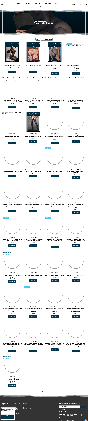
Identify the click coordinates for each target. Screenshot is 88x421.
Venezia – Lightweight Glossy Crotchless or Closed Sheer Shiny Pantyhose (75, 171)
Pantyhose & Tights (19, 3)
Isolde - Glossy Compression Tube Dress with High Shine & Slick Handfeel (33, 205)
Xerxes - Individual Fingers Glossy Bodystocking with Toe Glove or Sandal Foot (75, 67)
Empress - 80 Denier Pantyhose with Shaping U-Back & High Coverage (76, 274)
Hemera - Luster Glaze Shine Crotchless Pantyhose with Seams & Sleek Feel (54, 136)
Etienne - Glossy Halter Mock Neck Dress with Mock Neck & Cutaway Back (75, 240)
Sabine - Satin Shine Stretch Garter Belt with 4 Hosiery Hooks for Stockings (54, 310)
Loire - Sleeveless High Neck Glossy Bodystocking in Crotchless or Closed (54, 274)
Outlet (33, 6)
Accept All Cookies (8, 418)
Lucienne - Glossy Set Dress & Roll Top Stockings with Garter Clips (54, 101)
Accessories (27, 6)
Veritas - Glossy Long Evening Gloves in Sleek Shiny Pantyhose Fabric (33, 170)
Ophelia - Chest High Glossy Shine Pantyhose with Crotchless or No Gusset (54, 67)
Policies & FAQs (5, 403)
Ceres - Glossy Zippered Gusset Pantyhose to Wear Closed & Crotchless (76, 102)
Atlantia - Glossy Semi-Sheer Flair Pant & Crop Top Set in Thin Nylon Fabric (12, 205)
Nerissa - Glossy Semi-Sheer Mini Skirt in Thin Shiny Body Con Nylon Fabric (54, 205)
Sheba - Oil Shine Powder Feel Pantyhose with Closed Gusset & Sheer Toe (75, 207)
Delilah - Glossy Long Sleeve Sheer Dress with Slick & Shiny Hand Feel (75, 135)
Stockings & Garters (39, 3)
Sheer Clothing (48, 3)
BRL (74, 4)
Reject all (8, 415)
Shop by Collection (41, 6)
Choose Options (12, 72)
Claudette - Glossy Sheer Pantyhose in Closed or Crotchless (33, 66)
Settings (8, 412)
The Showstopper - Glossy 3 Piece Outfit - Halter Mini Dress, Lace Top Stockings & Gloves (75, 310)
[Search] (77, 4)
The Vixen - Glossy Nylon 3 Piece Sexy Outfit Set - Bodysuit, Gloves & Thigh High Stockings (75, 345)
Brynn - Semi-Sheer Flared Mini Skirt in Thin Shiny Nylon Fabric (12, 240)
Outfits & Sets (56, 3)
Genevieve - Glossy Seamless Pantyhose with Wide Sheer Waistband (12, 136)
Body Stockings (29, 3)
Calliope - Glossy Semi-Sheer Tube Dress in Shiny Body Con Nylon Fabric (33, 274)
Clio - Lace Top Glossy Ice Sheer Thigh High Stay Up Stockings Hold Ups (33, 101)
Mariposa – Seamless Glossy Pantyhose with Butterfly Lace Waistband (54, 241)
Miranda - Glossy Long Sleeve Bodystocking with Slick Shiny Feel (12, 66)
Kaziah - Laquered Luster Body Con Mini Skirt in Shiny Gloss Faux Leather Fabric (33, 345)
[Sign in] (82, 4)
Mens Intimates (18, 6)
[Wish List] (79, 4)
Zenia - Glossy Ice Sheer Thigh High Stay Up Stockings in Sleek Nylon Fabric (12, 101)
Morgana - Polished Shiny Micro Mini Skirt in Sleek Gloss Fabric (54, 344)
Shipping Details (5, 404)
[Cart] (85, 4)
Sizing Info (4, 407)
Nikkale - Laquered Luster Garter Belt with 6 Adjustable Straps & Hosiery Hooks (12, 310)
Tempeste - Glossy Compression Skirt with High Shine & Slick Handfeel (54, 170)
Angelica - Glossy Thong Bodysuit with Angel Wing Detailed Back (12, 378)
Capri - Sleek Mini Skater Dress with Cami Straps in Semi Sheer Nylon (12, 274)
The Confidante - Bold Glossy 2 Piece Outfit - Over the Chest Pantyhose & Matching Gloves (12, 345)
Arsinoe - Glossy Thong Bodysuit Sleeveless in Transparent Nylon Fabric (12, 170)
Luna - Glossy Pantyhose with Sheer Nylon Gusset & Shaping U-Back (33, 135)
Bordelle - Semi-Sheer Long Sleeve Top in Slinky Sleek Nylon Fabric (33, 240)
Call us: (27, 413)
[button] (38, 39)
